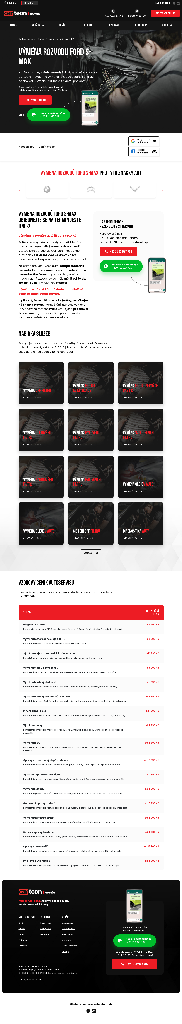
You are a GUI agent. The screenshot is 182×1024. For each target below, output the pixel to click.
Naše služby (26, 147)
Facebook (45, 935)
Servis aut (30, 3)
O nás (13, 25)
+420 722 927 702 (49, 115)
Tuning (65, 952)
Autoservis (67, 924)
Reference (86, 25)
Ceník (62, 25)
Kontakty (141, 25)
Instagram (45, 929)
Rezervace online (165, 13)
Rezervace (114, 25)
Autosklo (66, 940)
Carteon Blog (162, 3)
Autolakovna (68, 929)
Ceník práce (47, 147)
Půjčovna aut (11, 3)
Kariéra (167, 25)
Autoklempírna (69, 946)
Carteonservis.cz (27, 39)
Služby (38, 25)
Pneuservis (67, 935)
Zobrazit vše (91, 554)
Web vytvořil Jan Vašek (30, 979)
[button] (162, 191)
